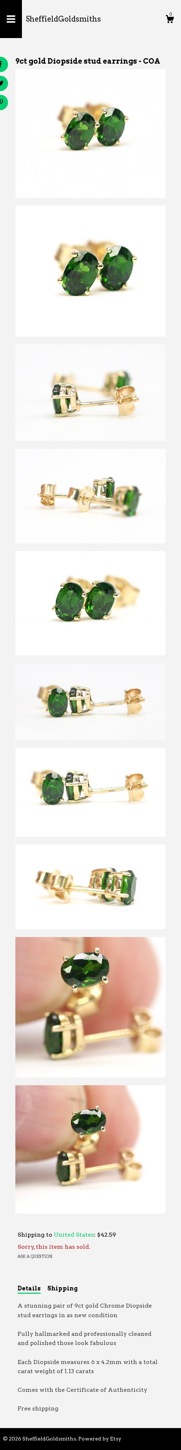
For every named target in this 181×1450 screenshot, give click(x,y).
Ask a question (35, 1256)
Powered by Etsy (99, 1439)
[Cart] (170, 20)
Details (29, 1288)
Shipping (62, 1288)
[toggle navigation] (11, 19)
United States (74, 1234)
